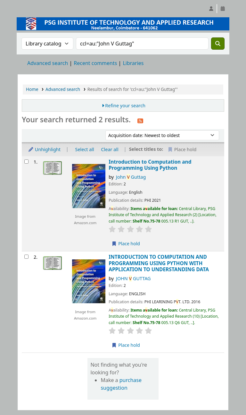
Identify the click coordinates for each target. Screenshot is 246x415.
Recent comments (95, 63)
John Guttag (131, 177)
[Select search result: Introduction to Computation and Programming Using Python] (26, 161)
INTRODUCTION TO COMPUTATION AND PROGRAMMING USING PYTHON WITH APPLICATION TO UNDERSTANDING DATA (159, 263)
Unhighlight (44, 149)
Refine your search (125, 105)
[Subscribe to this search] (140, 120)
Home (32, 89)
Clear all (110, 149)
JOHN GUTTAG (133, 278)
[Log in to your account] (211, 9)
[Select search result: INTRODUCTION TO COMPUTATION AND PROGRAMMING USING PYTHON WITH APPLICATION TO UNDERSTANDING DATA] (26, 257)
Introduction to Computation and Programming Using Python (150, 165)
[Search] (218, 43)
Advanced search (47, 63)
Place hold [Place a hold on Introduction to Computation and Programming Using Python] (125, 243)
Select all (84, 149)
